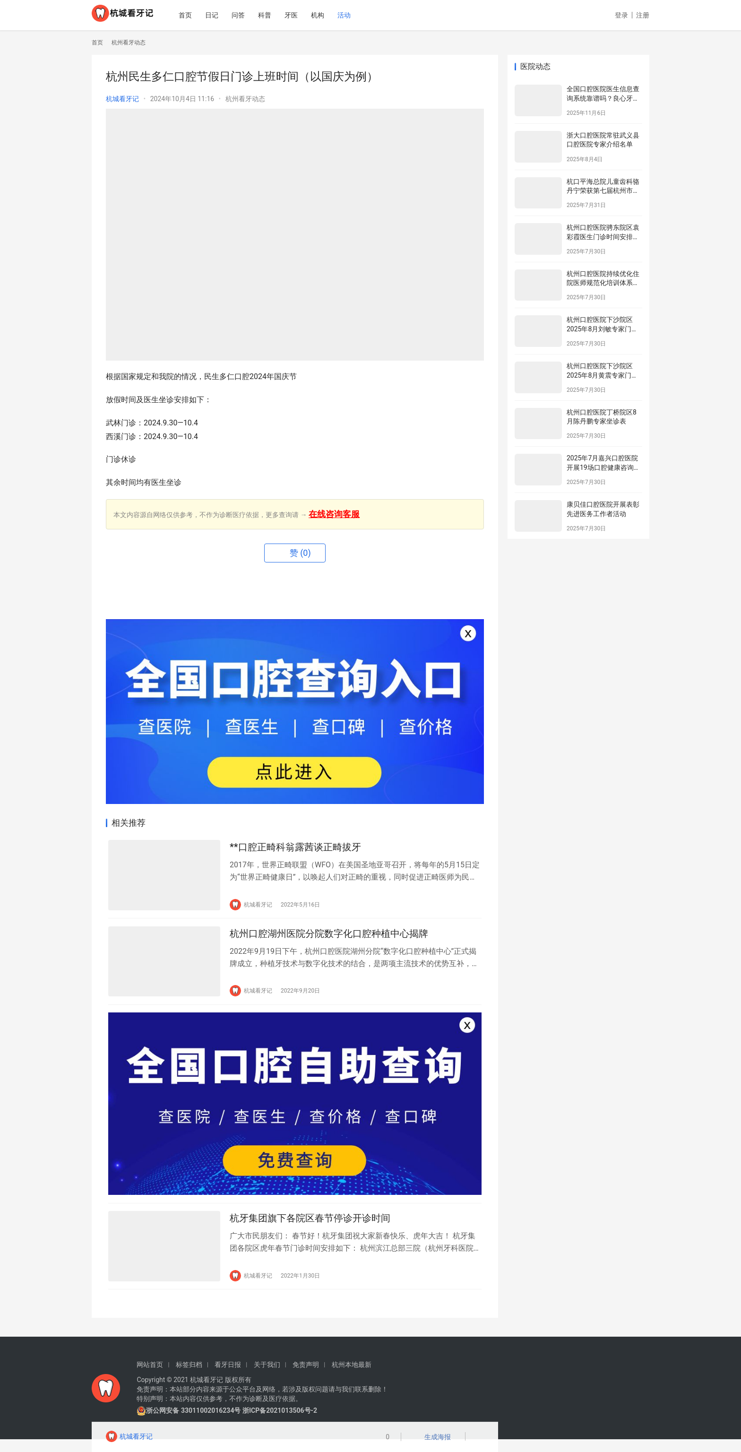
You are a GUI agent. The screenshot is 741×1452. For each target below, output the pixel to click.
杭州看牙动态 (245, 99)
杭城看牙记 (122, 99)
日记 (234, 15)
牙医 (313, 15)
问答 (260, 15)
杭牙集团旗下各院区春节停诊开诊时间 (310, 1229)
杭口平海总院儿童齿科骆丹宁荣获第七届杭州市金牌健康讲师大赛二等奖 (603, 191)
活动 (366, 15)
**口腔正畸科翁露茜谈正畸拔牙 (295, 849)
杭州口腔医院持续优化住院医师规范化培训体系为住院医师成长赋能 (603, 283)
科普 (286, 15)
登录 (621, 15)
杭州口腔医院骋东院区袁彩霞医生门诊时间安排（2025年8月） (603, 237)
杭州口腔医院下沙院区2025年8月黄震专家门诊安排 (602, 375)
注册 (642, 15)
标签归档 (189, 1377)
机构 (339, 15)
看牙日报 (228, 1377)
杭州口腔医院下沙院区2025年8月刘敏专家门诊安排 (602, 329)
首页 (207, 15)
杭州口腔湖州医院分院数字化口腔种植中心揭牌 (329, 938)
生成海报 (435, 1437)
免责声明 (306, 1377)
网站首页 (150, 1377)
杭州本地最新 (351, 1377)
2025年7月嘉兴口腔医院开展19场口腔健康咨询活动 (603, 467)
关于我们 (267, 1377)
